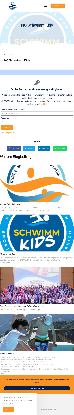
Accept (8, 410)
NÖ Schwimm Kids (7, 254)
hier (44, 104)
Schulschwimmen (7, 353)
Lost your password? (8, 133)
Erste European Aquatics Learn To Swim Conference (22, 306)
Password (5, 118)
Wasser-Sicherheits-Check (11, 204)
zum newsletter (37, 388)
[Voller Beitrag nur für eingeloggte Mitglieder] (37, 82)
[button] (45, 6)
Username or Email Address (13, 109)
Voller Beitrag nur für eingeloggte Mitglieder (37, 89)
